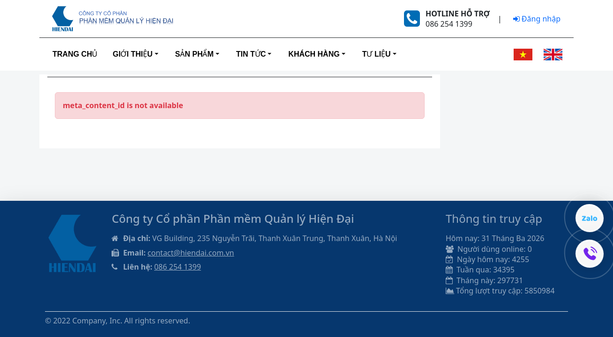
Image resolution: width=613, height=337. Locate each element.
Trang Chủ (74, 54)
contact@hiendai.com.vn (191, 253)
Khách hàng (313, 54)
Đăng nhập (537, 19)
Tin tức (251, 54)
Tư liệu (376, 54)
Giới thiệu (132, 54)
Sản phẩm (194, 54)
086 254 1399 (177, 267)
